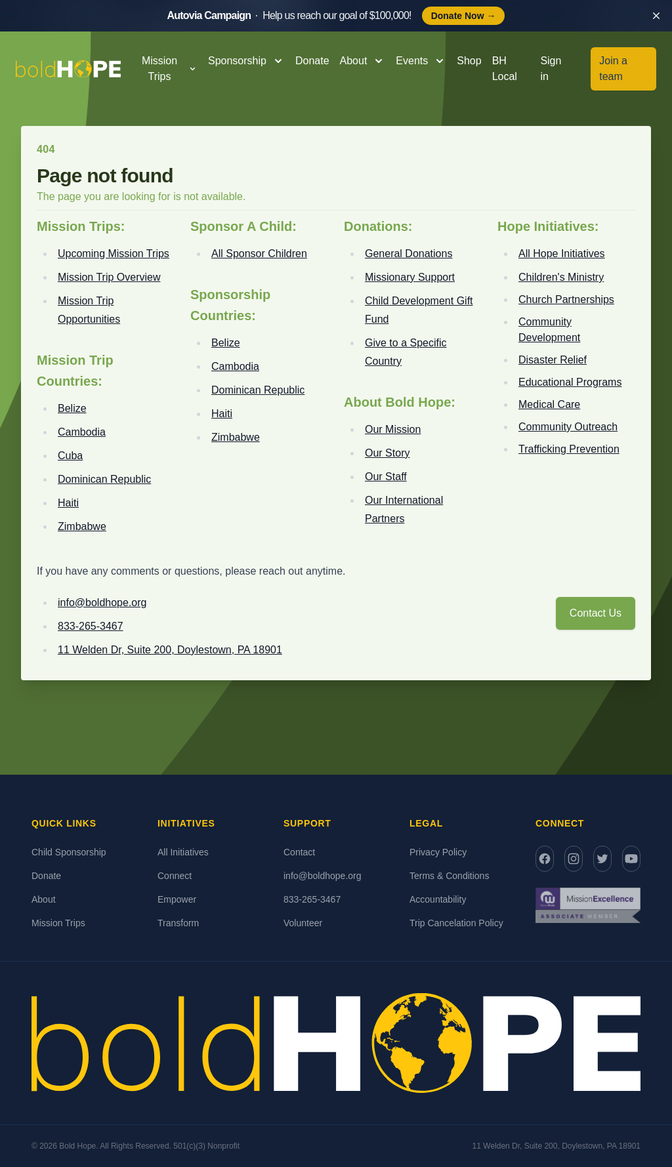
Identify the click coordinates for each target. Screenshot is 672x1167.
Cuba (70, 455)
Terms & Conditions (449, 875)
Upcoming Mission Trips (113, 253)
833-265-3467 (90, 626)
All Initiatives (183, 852)
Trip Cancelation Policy (456, 923)
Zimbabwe (82, 526)
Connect (175, 875)
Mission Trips (58, 923)
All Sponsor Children (259, 253)
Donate (312, 60)
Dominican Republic (104, 479)
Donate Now (463, 15)
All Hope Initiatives (561, 253)
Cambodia (82, 432)
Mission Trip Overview (109, 277)
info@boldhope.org (102, 602)
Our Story (387, 453)
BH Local (504, 68)
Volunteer (303, 923)
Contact (299, 852)
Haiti (68, 502)
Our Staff (386, 476)
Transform (178, 923)
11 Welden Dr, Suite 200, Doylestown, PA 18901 (170, 649)
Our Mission (393, 429)
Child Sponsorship (69, 852)
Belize (72, 408)
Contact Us (595, 613)
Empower (177, 899)
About (44, 899)
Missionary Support (410, 277)
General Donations (408, 253)
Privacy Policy (438, 852)
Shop (469, 60)
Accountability (438, 899)
